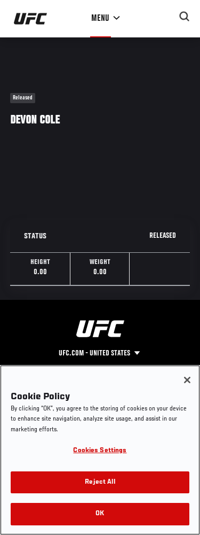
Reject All (100, 482)
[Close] (187, 380)
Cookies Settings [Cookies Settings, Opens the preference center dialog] (99, 450)
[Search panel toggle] (184, 16)
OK (99, 513)
